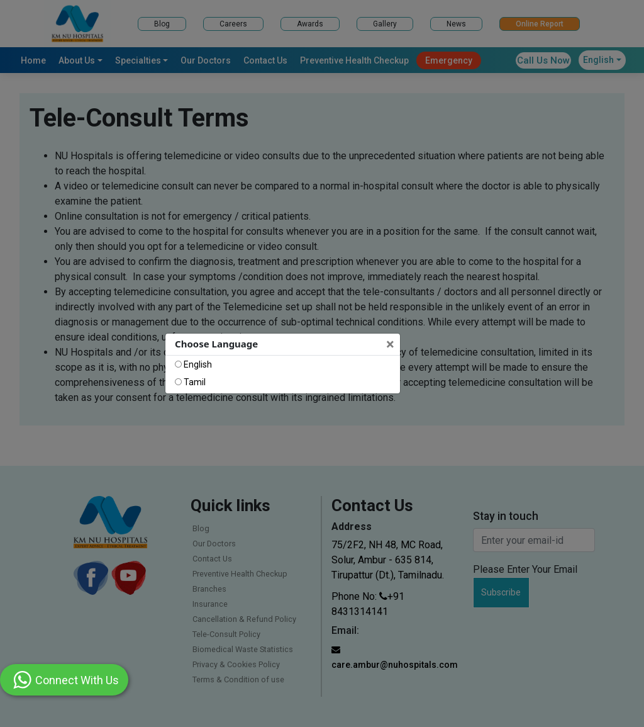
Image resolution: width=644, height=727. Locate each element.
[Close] (391, 344)
